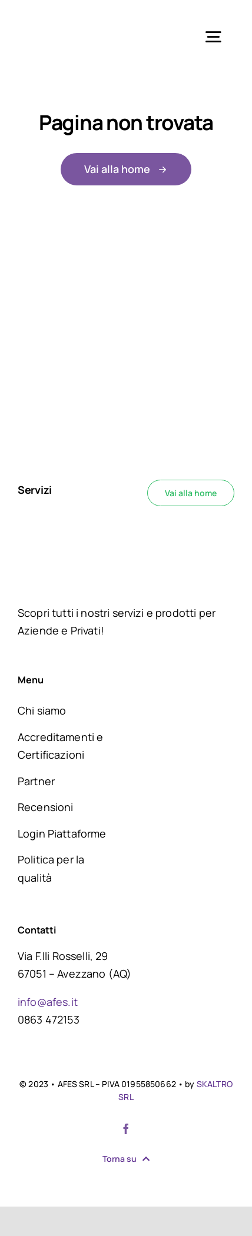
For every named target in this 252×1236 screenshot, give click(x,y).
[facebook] (126, 1129)
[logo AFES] (68, 17)
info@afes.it (48, 1002)
